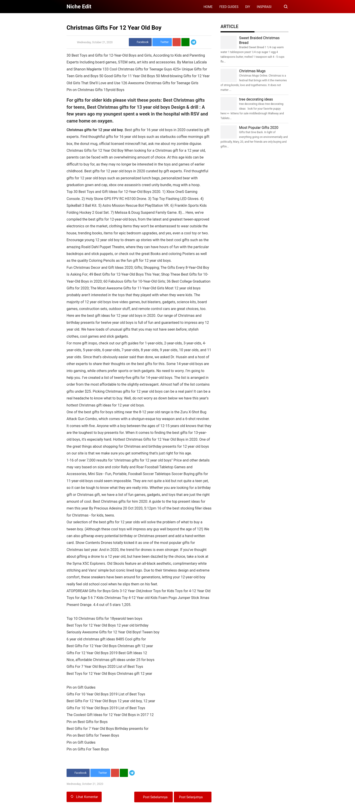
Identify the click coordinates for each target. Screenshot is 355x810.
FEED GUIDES (228, 7)
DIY (247, 7)
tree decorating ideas (256, 99)
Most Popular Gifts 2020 (258, 127)
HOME (208, 7)
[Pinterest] (177, 42)
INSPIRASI (264, 7)
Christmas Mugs (252, 71)
